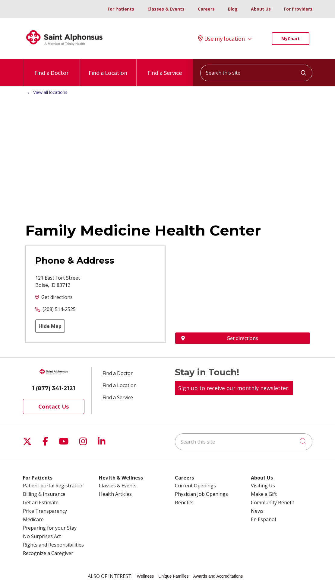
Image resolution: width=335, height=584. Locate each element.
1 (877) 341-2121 (53, 388)
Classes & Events (166, 9)
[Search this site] (256, 73)
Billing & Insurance (44, 494)
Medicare (33, 519)
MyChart (290, 38)
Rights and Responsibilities (53, 544)
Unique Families (173, 576)
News (257, 511)
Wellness (145, 576)
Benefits (184, 502)
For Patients (121, 9)
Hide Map (50, 326)
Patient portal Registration (53, 485)
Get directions (57, 297)
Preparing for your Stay (50, 528)
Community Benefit (272, 502)
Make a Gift (264, 494)
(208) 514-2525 (59, 309)
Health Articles (115, 494)
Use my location (221, 38)
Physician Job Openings (201, 494)
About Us (261, 9)
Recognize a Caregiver (48, 553)
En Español (263, 519)
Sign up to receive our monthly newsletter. (233, 388)
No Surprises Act (42, 536)
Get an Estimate (40, 502)
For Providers (298, 9)
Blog (233, 9)
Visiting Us (263, 485)
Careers (206, 9)
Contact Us (53, 406)
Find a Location (108, 67)
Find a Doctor (51, 67)
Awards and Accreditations (218, 576)
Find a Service (164, 67)
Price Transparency (45, 511)
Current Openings (195, 485)
